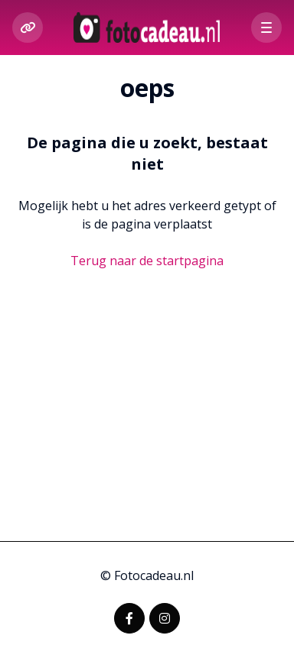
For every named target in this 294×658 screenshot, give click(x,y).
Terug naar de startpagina (147, 260)
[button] (266, 27)
